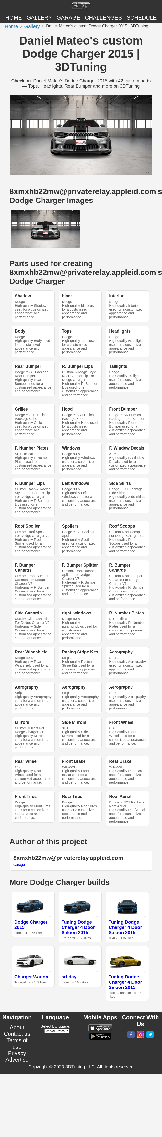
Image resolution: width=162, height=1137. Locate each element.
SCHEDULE (142, 18)
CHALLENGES (103, 18)
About (17, 1027)
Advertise (16, 1060)
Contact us (17, 1034)
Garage (68, 18)
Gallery (39, 18)
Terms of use (16, 1043)
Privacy (17, 1053)
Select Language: (55, 1026)
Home (13, 18)
